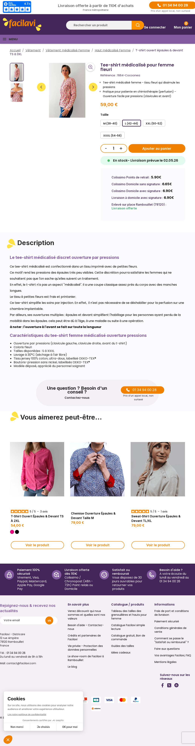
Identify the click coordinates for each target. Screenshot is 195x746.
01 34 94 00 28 (175, 5)
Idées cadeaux (120, 652)
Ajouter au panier (156, 148)
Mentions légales (165, 662)
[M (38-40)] (110, 123)
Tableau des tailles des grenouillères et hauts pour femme (129, 614)
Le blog (72, 667)
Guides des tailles (122, 646)
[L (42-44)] (131, 123)
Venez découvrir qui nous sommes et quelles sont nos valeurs (86, 614)
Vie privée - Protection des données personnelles (85, 648)
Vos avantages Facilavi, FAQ (172, 655)
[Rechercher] (105, 25)
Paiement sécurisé (166, 621)
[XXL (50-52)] (154, 123)
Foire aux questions (167, 649)
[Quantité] (113, 148)
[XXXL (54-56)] (112, 135)
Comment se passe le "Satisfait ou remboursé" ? (171, 640)
